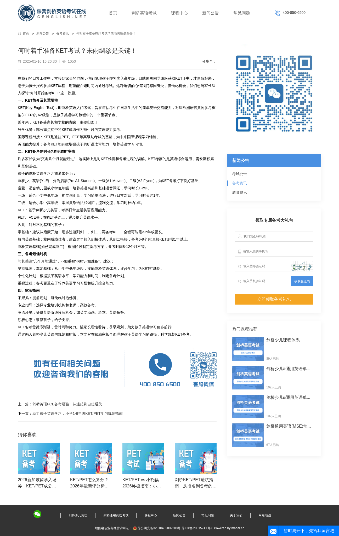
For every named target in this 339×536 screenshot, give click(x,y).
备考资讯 (62, 33)
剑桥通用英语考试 (115, 515)
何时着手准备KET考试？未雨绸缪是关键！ (106, 33)
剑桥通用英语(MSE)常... (288, 426)
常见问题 (241, 13)
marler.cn (237, 528)
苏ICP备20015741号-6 (197, 528)
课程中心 (179, 13)
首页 (113, 13)
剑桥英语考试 (144, 13)
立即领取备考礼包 (274, 299)
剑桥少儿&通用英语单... (288, 368)
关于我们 (236, 515)
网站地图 (264, 515)
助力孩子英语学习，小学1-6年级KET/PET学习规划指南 (77, 413)
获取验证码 (302, 281)
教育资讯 (239, 192)
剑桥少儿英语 (78, 515)
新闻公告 (210, 13)
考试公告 (239, 174)
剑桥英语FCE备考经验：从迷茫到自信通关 (67, 404)
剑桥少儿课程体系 (283, 340)
